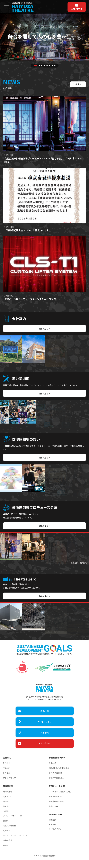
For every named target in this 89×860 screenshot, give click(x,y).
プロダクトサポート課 (12, 815)
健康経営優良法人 (56, 778)
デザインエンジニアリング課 (15, 835)
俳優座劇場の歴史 (56, 801)
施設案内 (52, 820)
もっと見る (77, 84)
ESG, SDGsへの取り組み (59, 767)
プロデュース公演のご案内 (60, 791)
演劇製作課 (7, 840)
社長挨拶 (6, 763)
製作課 (6, 801)
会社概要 (6, 773)
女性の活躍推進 (55, 773)
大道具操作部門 (9, 825)
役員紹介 (6, 767)
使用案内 (52, 824)
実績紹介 (6, 796)
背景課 (6, 806)
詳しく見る (44, 328)
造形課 (6, 811)
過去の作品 (53, 806)
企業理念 (52, 763)
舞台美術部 (7, 791)
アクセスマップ (9, 778)
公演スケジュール (56, 796)
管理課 (6, 820)
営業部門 (6, 830)
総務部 (6, 845)
